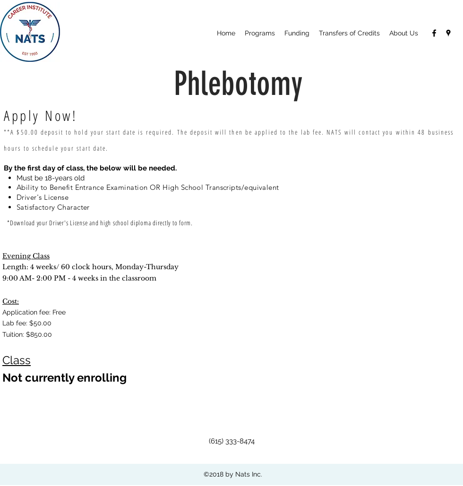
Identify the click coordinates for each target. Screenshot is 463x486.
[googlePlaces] (448, 33)
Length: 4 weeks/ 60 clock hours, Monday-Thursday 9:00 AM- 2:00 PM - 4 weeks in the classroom (90, 267)
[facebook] (434, 33)
